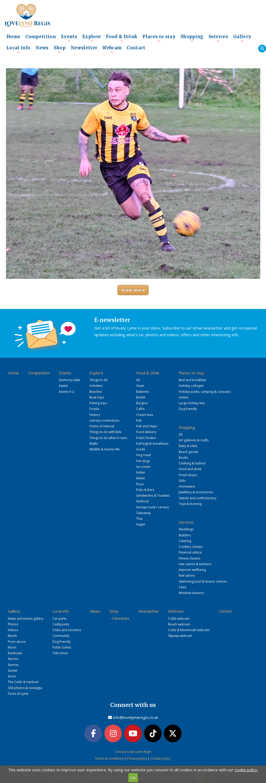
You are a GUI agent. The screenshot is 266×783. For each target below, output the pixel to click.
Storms (13, 659)
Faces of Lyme (18, 693)
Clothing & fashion (192, 463)
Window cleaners (191, 593)
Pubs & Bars (145, 490)
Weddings (186, 529)
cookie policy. (246, 769)
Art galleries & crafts (194, 440)
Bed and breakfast (192, 380)
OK (133, 777)
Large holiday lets (192, 403)
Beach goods (188, 452)
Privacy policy (137, 758)
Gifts (182, 480)
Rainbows (15, 653)
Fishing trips (98, 403)
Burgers (142, 403)
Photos (13, 624)
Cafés (140, 409)
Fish (139, 420)
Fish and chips (146, 426)
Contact (136, 48)
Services (218, 38)
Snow (12, 676)
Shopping (192, 38)
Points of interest (101, 426)
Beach (12, 635)
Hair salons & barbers (195, 564)
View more (133, 289)
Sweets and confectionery (197, 498)
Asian (140, 385)
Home (13, 36)
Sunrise (13, 665)
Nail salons (187, 575)
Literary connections (104, 420)
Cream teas (144, 415)
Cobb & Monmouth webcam (189, 630)
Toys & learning (190, 504)
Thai (139, 518)
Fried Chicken (146, 438)
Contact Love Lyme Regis (133, 752)
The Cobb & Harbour (23, 682)
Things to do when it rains (108, 438)
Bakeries (142, 391)
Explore (91, 38)
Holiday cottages (191, 385)
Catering (185, 541)
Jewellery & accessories (196, 492)
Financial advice (190, 552)
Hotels (183, 397)
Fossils (94, 409)
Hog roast (143, 455)
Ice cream (143, 466)
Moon (12, 647)
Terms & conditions (109, 758)
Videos (13, 630)
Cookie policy (160, 758)
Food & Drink (121, 38)
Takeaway (143, 513)
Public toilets (61, 647)
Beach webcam (179, 624)
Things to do (98, 380)
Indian (140, 472)
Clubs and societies (66, 630)
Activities (95, 385)
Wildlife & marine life (104, 449)
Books (183, 457)
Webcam (112, 49)
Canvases (120, 618)
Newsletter (84, 48)
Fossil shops (188, 475)
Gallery (242, 38)
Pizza (140, 484)
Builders (185, 535)
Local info (18, 49)
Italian (140, 478)
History (94, 415)
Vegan (140, 524)
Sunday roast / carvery (152, 507)
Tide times (60, 653)
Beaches (95, 391)
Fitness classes (189, 558)
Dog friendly (188, 409)
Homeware (187, 486)
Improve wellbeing (192, 570)
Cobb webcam (179, 618)
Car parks (59, 618)
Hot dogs (143, 461)
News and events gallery (25, 618)
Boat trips (96, 397)
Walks (93, 443)
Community (60, 635)
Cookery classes (191, 546)
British (140, 397)
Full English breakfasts (152, 443)
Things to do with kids (105, 432)
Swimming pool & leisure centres (203, 581)
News (42, 48)
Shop (59, 49)
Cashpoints (60, 624)
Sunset (12, 670)
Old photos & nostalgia (25, 688)
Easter (63, 385)
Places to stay (159, 38)
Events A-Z (66, 391)
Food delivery (146, 432)
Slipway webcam (180, 635)
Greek (140, 449)
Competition (40, 36)
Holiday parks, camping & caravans (205, 391)
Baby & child (188, 446)
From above (17, 641)
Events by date (69, 380)
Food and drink (190, 469)
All (138, 380)
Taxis (182, 587)
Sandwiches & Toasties (153, 495)
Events (69, 38)
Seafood (142, 501)
